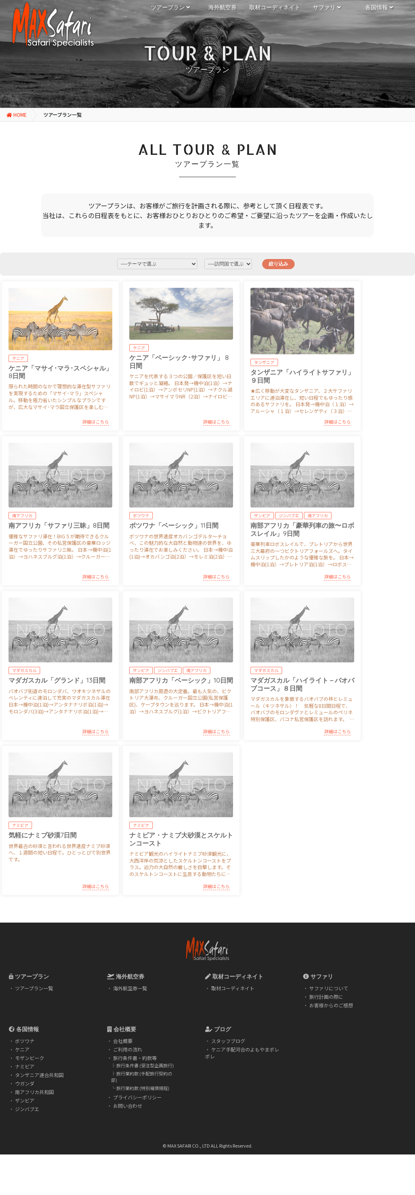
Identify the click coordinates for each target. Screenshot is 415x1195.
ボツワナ (24, 1040)
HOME (16, 114)
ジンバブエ (27, 1108)
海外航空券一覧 (130, 988)
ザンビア (24, 1100)
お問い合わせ (127, 1105)
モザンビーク (29, 1057)
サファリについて (328, 988)
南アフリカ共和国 (34, 1091)
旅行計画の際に (326, 996)
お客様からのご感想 (331, 1005)
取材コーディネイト (233, 988)
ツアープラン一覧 (34, 988)
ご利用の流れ (127, 1049)
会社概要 (123, 1040)
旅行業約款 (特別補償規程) (142, 1088)
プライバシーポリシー (137, 1097)
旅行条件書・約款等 (135, 1057)
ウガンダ (24, 1083)
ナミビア (24, 1066)
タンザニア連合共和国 (39, 1074)
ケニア (22, 1049)
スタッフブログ (228, 1040)
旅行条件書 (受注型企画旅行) (145, 1065)
